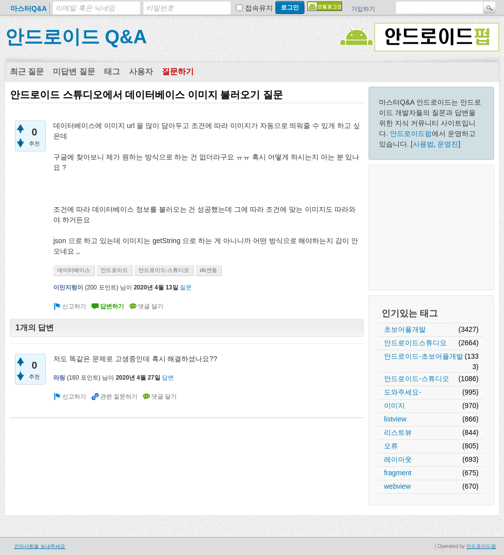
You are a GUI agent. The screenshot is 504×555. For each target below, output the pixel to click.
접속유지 (259, 7)
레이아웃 (398, 459)
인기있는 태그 (409, 313)
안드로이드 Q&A (76, 36)
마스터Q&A (28, 8)
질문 (186, 287)
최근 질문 (27, 71)
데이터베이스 (73, 270)
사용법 (423, 144)
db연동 (208, 270)
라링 (59, 377)
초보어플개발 (405, 329)
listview (395, 419)
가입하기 (363, 8)
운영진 (447, 144)
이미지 (394, 406)
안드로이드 (114, 270)
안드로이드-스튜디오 (416, 379)
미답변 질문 (74, 71)
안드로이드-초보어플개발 (423, 356)
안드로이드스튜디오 (415, 343)
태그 (112, 71)
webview (397, 486)
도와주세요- (402, 392)
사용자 (141, 71)
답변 (168, 377)
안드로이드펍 (411, 134)
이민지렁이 (68, 287)
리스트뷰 (398, 432)
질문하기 (178, 71)
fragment (397, 473)
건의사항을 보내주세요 (39, 546)
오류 (391, 446)
